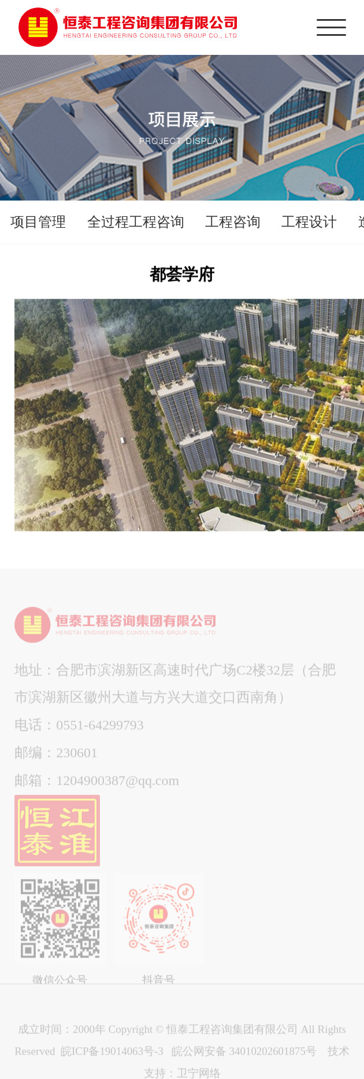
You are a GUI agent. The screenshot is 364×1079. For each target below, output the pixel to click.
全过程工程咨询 (135, 221)
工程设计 (309, 221)
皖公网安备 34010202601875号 (244, 1058)
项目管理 (38, 221)
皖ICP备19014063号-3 (112, 1058)
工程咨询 (233, 221)
